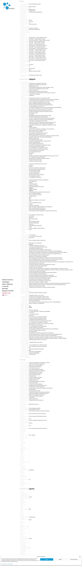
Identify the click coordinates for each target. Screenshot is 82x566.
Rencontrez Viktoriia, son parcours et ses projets (30, 94)
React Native (22, 533)
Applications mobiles (24, 495)
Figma (21, 510)
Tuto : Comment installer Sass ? (27, 217)
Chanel (21, 402)
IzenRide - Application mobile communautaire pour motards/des (32, 370)
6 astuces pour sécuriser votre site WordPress (30, 173)
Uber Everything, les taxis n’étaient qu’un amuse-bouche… (32, 324)
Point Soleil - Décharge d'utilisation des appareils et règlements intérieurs (34, 393)
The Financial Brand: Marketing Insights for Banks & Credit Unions (33, 339)
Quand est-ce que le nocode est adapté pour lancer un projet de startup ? (35, 255)
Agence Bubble (23, 5)
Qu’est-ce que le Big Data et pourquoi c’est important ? (31, 243)
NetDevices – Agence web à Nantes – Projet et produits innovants (33, 50)
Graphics (26, 288)
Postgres (22, 527)
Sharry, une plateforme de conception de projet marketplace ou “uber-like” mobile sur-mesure (39, 210)
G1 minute (22, 463)
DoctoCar (22, 439)
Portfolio (22, 67)
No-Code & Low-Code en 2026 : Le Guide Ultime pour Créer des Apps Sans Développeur (38, 118)
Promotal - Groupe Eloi (24, 421)
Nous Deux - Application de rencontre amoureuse (29, 367)
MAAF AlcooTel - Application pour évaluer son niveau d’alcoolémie (33, 413)
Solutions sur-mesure (24, 542)
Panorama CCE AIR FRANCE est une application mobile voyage (32, 394)
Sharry (26, 340)
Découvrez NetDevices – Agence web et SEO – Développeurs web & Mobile (35, 311)
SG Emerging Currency (24, 461)
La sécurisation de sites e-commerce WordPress (30, 300)
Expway (21, 486)
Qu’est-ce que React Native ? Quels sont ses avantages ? (32, 131)
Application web (23, 494)
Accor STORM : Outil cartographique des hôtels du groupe (31, 372)
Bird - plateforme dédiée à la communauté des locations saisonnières (33, 428)
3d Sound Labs (23, 476)
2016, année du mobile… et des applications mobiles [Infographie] (33, 326)
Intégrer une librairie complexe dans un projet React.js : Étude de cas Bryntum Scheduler (38, 287)
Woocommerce (23, 554)
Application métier (24, 492)
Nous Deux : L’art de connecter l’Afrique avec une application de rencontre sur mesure (37, 100)
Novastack (22, 432)
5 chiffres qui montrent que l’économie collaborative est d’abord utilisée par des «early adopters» (39, 328)
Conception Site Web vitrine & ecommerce (28, 24)
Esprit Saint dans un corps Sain (27, 165)
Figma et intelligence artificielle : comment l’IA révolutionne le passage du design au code (38, 122)
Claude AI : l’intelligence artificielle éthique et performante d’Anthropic (34, 116)
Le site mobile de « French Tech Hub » (28, 354)
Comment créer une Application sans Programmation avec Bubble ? (34, 256)
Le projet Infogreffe (25, 178)
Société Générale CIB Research (26, 422)
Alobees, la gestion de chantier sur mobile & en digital (31, 161)
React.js (22, 534)
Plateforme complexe (24, 526)
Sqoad (21, 444)
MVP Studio (22, 36)
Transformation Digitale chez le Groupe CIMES (30, 205)
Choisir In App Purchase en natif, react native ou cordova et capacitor (34, 281)
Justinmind (23, 232)
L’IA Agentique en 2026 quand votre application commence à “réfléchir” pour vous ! (37, 111)
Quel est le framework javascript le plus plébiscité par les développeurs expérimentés (37, 275)
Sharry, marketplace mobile (25, 69)
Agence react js (23, 17)
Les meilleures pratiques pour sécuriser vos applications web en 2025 (34, 149)
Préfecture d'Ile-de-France (25, 479)
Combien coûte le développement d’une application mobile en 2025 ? (34, 91)
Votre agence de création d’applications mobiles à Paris (31, 75)
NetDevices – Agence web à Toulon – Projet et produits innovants (33, 57)
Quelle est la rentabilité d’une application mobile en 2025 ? (32, 143)
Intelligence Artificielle (24, 30)
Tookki (21, 445)
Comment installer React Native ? (27, 153)
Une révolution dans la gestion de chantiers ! (29, 185)
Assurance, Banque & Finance (26, 496)
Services (22, 541)
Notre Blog (5, 288)
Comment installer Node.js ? (26, 154)
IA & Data (22, 515)
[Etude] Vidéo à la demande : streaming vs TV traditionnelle (32, 303)
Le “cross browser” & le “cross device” (28, 234)
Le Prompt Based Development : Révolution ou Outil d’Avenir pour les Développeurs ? (37, 119)
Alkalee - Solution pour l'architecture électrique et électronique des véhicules (35, 392)
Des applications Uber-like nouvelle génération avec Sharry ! (32, 186)
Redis (21, 535)
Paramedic (22, 455)
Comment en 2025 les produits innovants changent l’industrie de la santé (35, 298)
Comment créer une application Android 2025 (30, 138)
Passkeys (27, 304)
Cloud (21, 503)
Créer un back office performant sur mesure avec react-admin (33, 285)
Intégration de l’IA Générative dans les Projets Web (30, 29)
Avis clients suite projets (25, 22)
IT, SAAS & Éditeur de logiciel (25, 519)
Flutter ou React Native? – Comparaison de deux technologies (33, 157)
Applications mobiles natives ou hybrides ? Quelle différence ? (33, 228)
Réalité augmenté (28, 307)
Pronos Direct (23, 443)
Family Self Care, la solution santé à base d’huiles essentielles (33, 169)
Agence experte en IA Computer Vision (27, 10)
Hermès (22, 433)
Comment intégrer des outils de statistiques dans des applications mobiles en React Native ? (39, 272)
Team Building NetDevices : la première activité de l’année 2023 (33, 240)
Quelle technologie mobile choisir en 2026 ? (29, 112)
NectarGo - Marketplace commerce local (28, 375)
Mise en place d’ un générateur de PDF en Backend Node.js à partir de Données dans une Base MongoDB (41, 251)
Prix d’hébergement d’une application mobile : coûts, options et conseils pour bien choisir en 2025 (40, 135)
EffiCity (21, 473)
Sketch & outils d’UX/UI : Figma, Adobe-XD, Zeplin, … (31, 170)
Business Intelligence (29, 188)
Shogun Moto (23, 475)
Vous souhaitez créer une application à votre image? (31, 177)
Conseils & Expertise (29, 190)
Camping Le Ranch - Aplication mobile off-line (29, 398)
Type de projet (23, 549)
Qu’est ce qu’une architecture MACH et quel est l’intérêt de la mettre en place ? (36, 249)
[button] (79, 556)
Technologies (5, 281)
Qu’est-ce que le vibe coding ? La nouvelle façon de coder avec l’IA (34, 163)
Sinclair (21, 456)
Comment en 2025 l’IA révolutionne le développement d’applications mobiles (36, 145)
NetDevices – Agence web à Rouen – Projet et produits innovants (32, 56)
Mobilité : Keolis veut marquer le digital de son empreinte (32, 327)
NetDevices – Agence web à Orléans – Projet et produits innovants (33, 53)
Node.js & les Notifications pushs (27, 237)
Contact (22, 25)
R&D (21, 531)
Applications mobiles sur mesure (26, 21)
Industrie (22, 518)
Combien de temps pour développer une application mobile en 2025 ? (34, 133)
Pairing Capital (23, 401)
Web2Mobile (22, 76)
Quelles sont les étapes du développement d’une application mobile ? (34, 147)
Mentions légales (23, 34)
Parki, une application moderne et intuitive (29, 183)
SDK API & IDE (24, 212)
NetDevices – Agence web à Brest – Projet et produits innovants (32, 38)
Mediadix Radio (23, 448)
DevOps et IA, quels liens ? (26, 197)
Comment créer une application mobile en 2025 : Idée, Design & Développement (36, 137)
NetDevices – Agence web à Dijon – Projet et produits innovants (32, 41)
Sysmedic (22, 481)
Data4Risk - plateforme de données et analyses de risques (31, 396)
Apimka (21, 480)
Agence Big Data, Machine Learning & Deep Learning (30, 4)
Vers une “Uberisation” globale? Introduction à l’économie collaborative (34, 179)
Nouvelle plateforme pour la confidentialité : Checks (31, 202)
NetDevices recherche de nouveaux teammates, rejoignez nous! (33, 167)
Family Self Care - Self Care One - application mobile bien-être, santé (33, 420)
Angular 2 (23, 230)
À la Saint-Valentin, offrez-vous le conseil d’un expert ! (31, 194)
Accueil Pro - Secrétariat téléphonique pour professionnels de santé (33, 385)
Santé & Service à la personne (26, 538)
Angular (21, 491)
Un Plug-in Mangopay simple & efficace (28, 196)
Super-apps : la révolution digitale (27, 114)
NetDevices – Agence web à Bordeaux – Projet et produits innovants (33, 37)
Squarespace (22, 543)
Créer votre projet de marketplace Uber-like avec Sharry (31, 342)
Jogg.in (21, 484)
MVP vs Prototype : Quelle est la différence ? (29, 90)
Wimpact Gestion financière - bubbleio (27, 435)
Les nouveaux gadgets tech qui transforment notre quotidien (32, 146)
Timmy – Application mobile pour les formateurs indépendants (32, 363)
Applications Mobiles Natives (26, 20)
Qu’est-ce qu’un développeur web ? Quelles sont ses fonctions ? (33, 200)
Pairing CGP (22, 405)
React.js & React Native (25, 220)
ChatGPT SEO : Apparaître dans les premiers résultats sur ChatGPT (34, 292)
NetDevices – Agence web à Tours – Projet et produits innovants (32, 60)
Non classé (27, 291)
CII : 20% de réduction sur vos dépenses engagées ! (31, 193)
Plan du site (22, 63)
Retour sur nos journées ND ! (26, 166)
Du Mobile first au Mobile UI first (27, 315)
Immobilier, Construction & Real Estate (27, 517)
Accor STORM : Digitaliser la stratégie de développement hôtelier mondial (35, 102)
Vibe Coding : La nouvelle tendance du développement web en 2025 (34, 120)
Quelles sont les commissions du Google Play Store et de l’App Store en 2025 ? (36, 299)
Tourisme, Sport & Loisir (25, 547)
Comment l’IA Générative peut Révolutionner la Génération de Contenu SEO (35, 192)
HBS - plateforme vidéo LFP (25, 418)
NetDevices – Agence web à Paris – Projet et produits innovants (32, 55)
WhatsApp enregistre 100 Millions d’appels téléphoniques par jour (33, 319)
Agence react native (24, 18)
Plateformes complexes (25, 347)
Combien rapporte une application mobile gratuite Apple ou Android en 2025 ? (36, 141)
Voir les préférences (73, 559)
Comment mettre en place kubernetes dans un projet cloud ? (32, 263)
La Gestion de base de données (27, 224)
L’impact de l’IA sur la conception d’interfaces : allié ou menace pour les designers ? (37, 123)
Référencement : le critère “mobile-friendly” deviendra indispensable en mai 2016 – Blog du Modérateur (41, 302)
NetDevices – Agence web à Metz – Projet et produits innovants (32, 46)
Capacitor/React (23, 502)
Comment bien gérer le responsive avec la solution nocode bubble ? (34, 265)
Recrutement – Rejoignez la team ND (27, 68)
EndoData (22, 417)
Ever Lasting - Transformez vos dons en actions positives (31, 365)
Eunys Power (22, 429)
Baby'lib (21, 459)
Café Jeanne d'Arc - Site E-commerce (27, 397)
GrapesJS (22, 514)
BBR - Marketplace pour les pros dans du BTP (29, 382)
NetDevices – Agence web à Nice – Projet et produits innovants (32, 52)
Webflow (22, 553)
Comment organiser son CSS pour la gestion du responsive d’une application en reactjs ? (38, 264)
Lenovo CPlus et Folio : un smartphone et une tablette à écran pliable (34, 322)
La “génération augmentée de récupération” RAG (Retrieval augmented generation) (37, 104)
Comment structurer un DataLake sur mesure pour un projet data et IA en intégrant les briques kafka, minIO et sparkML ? (44, 252)
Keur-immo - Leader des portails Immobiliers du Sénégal (31, 377)
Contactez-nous (6, 292)
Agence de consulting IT (25, 8)
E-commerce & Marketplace (25, 509)
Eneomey (22, 449)
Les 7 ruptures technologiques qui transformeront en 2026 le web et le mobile (36, 115)
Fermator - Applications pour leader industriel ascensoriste (31, 369)
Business (22, 500)
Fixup (21, 436)
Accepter (46, 559)
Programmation (28, 306)
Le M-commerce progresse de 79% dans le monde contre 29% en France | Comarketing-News (39, 335)
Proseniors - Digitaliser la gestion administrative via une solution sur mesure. (35, 362)
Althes (21, 440)
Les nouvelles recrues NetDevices (27, 95)
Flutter (21, 513)
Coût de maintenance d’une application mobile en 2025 (31, 139)
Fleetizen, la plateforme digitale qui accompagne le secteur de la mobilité (35, 158)
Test (21, 73)
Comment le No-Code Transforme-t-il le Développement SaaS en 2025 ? (35, 88)
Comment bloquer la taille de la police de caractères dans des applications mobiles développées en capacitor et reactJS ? (44, 268)
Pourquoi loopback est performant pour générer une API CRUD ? (33, 271)
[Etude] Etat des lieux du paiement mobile (29, 331)
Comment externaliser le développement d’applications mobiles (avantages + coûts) (37, 87)
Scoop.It (26, 308)
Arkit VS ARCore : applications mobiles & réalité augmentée (32, 174)
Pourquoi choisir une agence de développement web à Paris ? (33, 245)
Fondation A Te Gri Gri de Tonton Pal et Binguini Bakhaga (31, 384)
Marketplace (22, 33)
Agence (26, 82)
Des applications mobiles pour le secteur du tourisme (31, 159)
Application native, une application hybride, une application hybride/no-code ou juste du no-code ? (40, 155)
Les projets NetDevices (24, 32)
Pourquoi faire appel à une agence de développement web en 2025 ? (34, 247)
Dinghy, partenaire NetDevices (27, 182)
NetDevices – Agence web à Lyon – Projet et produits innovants (32, 44)
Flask (21, 511)
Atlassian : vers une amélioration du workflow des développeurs (33, 209)
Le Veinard (22, 441)
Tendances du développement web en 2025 (29, 86)
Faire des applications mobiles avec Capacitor (29, 28)
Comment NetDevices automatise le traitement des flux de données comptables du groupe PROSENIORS (41, 107)
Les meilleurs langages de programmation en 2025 (31, 151)
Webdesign (27, 357)
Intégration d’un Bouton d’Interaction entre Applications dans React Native (35, 279)
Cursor (21, 506)
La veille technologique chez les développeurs (30, 222)
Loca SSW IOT (23, 406)
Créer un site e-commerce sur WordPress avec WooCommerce (33, 208)
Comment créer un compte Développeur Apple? (30, 221)
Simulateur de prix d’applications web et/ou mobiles (30, 71)
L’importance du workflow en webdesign (29, 127)
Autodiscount (23, 465)
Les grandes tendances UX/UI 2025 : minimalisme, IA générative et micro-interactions (37, 128)
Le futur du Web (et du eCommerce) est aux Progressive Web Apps (34, 316)
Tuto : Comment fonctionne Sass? (27, 216)
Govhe (21, 452)
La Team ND (5, 286)
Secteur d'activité (23, 539)
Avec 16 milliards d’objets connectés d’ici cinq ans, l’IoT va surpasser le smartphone (37, 323)
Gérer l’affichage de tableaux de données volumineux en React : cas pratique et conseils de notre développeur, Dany (43, 284)
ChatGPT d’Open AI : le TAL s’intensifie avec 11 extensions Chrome (34, 344)
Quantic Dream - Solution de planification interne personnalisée (32, 381)
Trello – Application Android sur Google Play (29, 310)
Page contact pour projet (25, 61)
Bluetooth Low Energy (24, 498)
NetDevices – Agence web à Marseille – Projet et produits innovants (33, 45)
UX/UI (26, 355)
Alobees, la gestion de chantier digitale (27, 389)
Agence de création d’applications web (27, 9)
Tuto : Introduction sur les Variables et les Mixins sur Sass (32, 214)
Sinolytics (22, 414)
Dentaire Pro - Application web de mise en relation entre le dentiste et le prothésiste (36, 388)
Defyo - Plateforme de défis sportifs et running (29, 404)
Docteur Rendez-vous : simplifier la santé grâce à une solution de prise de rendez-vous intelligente (40, 99)
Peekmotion (22, 447)
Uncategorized (28, 350)
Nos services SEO (24, 294)
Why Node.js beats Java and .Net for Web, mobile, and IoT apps (33, 330)
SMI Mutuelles (23, 468)
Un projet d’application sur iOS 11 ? (28, 312)
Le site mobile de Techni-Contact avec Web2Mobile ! (31, 351)
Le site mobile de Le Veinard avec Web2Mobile (30, 353)
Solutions (27, 343)
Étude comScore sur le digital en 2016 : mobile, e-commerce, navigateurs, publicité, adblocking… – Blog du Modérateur (44, 338)
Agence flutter (23, 13)
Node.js (21, 525)
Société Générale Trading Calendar (27, 469)
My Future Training (24, 437)
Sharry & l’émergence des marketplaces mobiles (30, 175)
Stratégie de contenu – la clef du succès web (29, 314)
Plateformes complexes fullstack (26, 64)
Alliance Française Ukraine (25, 425)
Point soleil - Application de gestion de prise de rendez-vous (31, 400)
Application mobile (28, 126)
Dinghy (21, 460)
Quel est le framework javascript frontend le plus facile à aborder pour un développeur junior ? (39, 276)
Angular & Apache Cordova (26, 229)
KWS (21, 464)
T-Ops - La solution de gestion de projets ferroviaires (30, 374)
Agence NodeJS (23, 16)
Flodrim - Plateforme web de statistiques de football (30, 408)
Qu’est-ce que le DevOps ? (26, 198)
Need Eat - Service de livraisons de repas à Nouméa (30, 378)
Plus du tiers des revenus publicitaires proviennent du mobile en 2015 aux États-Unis (37, 332)
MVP (21, 523)
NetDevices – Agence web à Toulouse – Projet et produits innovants (33, 59)
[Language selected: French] (8, 295)
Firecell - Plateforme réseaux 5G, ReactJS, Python (29, 409)
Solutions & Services (7, 279)
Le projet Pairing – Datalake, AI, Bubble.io (29, 189)
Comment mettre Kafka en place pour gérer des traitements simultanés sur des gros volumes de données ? (41, 257)
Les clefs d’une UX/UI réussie (26, 204)
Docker (21, 507)
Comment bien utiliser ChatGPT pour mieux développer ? (32, 267)
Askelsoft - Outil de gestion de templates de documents (31, 373)
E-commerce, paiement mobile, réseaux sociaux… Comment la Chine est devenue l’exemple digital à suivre (41, 334)
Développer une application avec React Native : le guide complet (33, 130)
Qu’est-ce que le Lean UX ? (26, 201)
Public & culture (23, 529)
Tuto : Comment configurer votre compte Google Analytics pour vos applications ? (37, 206)
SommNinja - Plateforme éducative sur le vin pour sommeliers (32, 386)
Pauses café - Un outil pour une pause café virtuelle (30, 390)
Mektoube (22, 451)
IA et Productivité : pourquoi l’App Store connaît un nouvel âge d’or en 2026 (35, 98)
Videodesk (22, 472)
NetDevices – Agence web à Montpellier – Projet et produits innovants (33, 48)
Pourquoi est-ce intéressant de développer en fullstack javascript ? (34, 273)
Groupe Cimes (23, 427)
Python (21, 530)
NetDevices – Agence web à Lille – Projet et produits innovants (32, 42)
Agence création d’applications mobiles (28, 6)
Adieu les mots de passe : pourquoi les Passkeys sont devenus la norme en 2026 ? (37, 108)
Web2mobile (22, 551)
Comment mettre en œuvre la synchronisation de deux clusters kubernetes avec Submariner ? (39, 260)
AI (25, 96)
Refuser (60, 559)
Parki (21, 478)
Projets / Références (7, 284)
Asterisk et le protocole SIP (26, 226)
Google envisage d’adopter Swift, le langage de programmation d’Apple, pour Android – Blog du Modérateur (41, 336)
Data (26, 241)
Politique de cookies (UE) (25, 65)
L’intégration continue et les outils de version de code (31, 236)
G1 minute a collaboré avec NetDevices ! (29, 181)
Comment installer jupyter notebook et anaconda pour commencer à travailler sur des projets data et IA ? (41, 253)
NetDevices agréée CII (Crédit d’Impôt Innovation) (30, 171)
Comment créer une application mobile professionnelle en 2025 (33, 134)
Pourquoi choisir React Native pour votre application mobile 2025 (33, 83)
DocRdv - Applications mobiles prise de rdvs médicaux (30, 366)
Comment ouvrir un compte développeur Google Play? (31, 225)
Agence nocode (23, 14)
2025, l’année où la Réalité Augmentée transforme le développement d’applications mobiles (38, 124)
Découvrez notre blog (24, 26)
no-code (26, 289)
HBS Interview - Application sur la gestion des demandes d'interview (33, 416)
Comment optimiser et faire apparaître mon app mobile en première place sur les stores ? (38, 92)
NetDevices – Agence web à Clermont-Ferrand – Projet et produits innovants (35, 40)
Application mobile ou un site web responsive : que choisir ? (32, 150)
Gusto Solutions (23, 431)
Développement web (29, 244)
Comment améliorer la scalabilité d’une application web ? (32, 248)
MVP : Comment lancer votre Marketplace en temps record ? (32, 106)
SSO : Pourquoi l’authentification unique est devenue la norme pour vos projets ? (36, 110)
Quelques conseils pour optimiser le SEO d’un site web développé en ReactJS (36, 277)
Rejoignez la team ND (8, 290)
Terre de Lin (22, 467)
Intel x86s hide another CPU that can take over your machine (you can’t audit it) (36, 320)
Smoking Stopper (23, 483)
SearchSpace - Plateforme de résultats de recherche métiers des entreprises (35, 410)
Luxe (21, 521)
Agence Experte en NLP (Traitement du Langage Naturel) (31, 12)
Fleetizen (22, 424)
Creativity (27, 239)
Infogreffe (22, 457)
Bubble (21, 499)
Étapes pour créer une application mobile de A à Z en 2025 (32, 295)
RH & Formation (23, 537)
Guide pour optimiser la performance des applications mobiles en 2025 (34, 296)
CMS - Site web (23, 505)
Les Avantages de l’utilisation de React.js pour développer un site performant (36, 280)
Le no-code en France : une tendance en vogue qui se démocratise (34, 346)
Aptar (21, 412)
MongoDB (22, 522)
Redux (22, 233)
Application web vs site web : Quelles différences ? (31, 142)
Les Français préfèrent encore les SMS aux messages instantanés (33, 318)
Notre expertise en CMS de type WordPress (29, 218)
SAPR (21, 453)
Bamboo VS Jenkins (25, 213)
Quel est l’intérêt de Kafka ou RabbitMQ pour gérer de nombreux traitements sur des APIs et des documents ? (42, 259)
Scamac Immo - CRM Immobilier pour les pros (29, 380)
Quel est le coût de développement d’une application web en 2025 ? (34, 84)
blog (26, 162)
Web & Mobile (23, 550)
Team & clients (23, 72)
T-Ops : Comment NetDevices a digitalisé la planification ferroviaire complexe (36, 103)
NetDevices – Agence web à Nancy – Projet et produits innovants (32, 49)
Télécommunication (24, 546)
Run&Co (22, 471)
